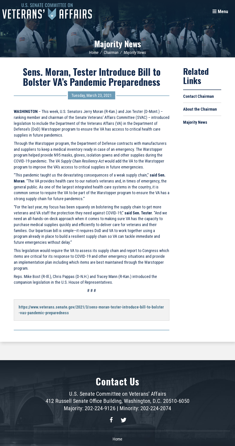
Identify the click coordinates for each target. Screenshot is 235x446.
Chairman (111, 52)
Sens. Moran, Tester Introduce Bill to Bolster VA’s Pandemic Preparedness (92, 77)
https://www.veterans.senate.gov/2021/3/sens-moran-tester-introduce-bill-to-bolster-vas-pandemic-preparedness (91, 310)
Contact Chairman (198, 96)
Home (93, 52)
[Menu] (220, 11)
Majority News (117, 43)
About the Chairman (200, 109)
